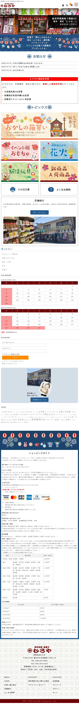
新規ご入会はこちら (10, 363)
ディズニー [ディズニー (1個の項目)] (21, 417)
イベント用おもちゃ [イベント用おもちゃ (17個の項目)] (45, 414)
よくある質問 (9, 694)
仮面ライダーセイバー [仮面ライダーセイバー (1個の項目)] (57, 417)
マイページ (57, 687)
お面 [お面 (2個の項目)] (73, 411)
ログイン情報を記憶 (11, 354)
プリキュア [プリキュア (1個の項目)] (47, 417)
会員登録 (56, 683)
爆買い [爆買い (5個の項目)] (57, 419)
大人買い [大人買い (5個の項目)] (71, 417)
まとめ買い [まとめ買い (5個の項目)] (15, 414)
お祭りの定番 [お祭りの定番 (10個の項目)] (65, 412)
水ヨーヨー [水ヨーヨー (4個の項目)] (50, 419)
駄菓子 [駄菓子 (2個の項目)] (26, 422)
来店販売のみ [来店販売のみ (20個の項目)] (38, 419)
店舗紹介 (7, 691)
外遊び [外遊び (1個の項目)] (65, 417)
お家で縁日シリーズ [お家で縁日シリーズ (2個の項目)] (31, 411)
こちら (55, 472)
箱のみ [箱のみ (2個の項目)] (63, 419)
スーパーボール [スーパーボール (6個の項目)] (10, 417)
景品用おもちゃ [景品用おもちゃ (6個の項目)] (24, 419)
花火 (4, 266)
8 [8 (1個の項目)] (1, 411)
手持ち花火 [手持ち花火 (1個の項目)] (9, 419)
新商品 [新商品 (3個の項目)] (15, 419)
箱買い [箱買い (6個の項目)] (68, 419)
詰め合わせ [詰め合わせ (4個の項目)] (5, 422)
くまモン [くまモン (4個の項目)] (7, 414)
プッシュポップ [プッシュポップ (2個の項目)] (39, 417)
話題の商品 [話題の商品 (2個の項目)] (13, 422)
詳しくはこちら (39, 212)
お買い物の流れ (13, 467)
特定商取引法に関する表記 (38, 683)
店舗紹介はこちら (39, 400)
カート (55, 694)
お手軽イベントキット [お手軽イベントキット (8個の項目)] (48, 412)
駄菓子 (4, 269)
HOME (7, 683)
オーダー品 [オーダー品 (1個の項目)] (59, 414)
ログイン (56, 691)
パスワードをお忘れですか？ (13, 361)
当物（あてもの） (9, 258)
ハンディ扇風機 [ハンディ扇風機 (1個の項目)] (28, 417)
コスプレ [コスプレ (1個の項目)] (65, 414)
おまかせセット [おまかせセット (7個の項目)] (9, 412)
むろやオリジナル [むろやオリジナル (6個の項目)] (27, 414)
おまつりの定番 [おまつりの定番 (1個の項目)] (20, 411)
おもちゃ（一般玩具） (10, 254)
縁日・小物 (6, 262)
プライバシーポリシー (37, 687)
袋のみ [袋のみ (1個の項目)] (74, 419)
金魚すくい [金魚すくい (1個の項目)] (21, 422)
